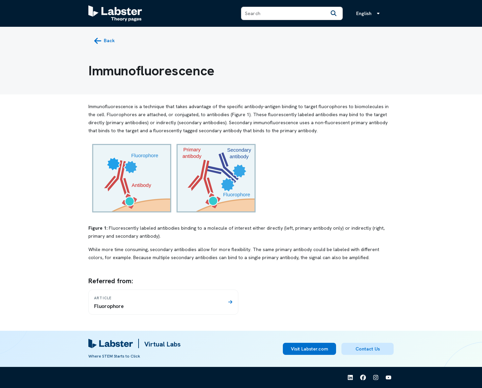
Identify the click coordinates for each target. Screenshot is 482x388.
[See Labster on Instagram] (376, 378)
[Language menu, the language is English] (369, 13)
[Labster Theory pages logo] (115, 13)
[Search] (334, 13)
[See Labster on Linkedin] (350, 378)
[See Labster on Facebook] (363, 378)
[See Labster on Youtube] (389, 378)
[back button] (104, 41)
